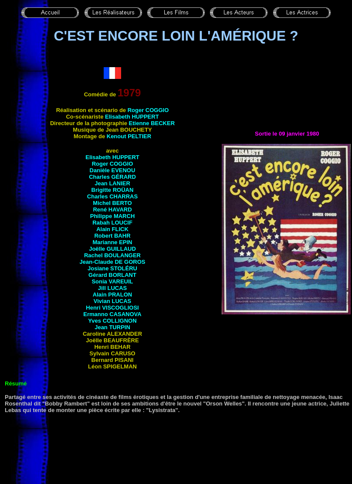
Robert (112, 235)
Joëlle (112, 248)
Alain (112, 229)
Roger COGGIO (148, 110)
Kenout (129, 136)
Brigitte (112, 190)
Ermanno (112, 314)
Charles (112, 177)
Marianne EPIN (112, 242)
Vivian (112, 301)
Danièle (112, 170)
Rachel (112, 255)
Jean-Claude (113, 262)
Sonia (112, 281)
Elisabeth (132, 116)
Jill (112, 288)
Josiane (112, 268)
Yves (112, 320)
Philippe (112, 216)
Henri (112, 307)
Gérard (112, 275)
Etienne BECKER (152, 123)
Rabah (112, 222)
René (112, 209)
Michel (112, 203)
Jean (112, 183)
